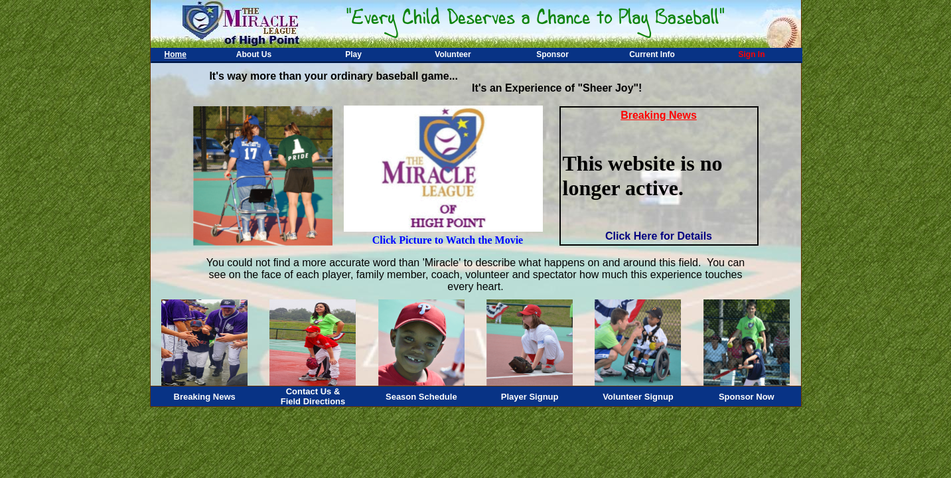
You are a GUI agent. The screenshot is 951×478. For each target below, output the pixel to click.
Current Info (652, 54)
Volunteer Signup (638, 397)
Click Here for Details (658, 236)
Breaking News (205, 397)
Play (353, 54)
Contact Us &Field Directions (313, 396)
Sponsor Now (746, 397)
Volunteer (453, 54)
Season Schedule (421, 397)
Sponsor (552, 54)
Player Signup (530, 397)
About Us (253, 54)
